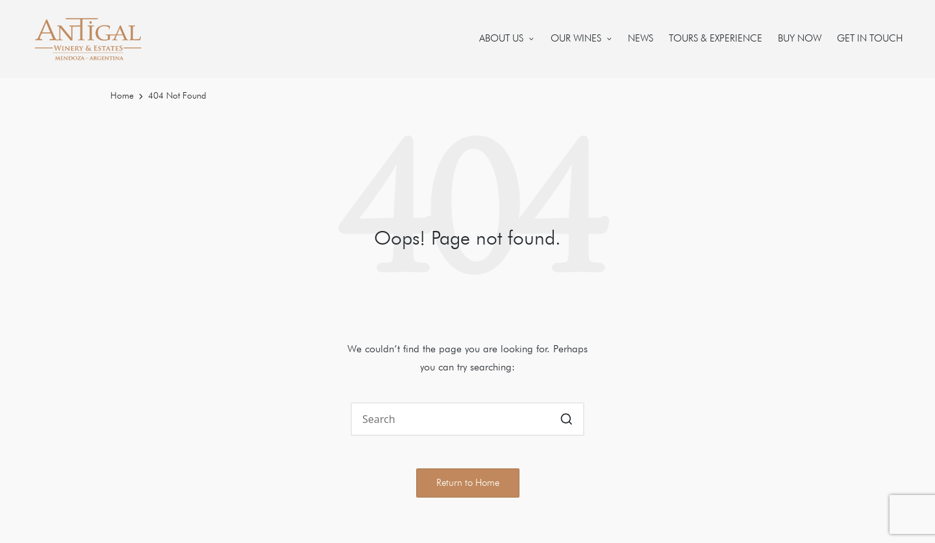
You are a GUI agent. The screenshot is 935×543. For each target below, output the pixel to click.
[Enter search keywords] (467, 419)
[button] (566, 419)
